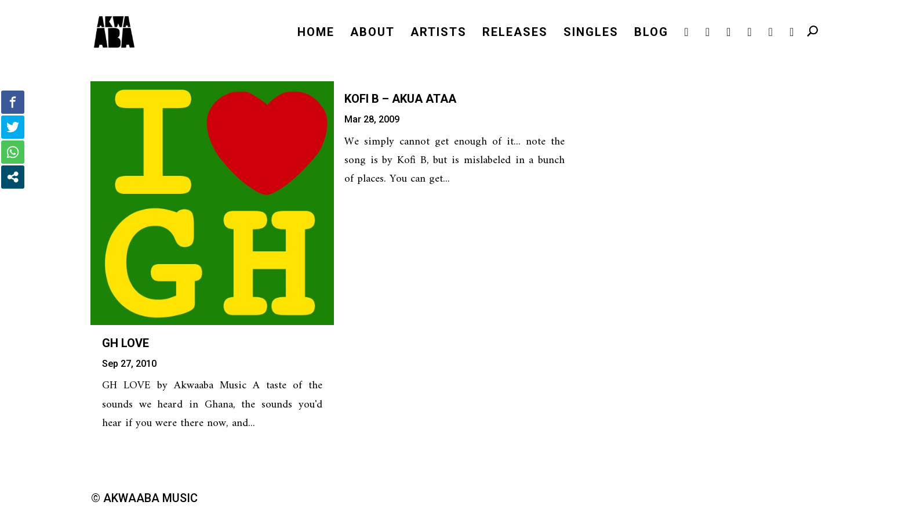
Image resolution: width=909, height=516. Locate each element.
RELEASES (515, 33)
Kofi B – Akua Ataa (400, 98)
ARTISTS (438, 33)
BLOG (651, 33)
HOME (315, 33)
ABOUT (372, 33)
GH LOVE (125, 343)
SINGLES (591, 33)
